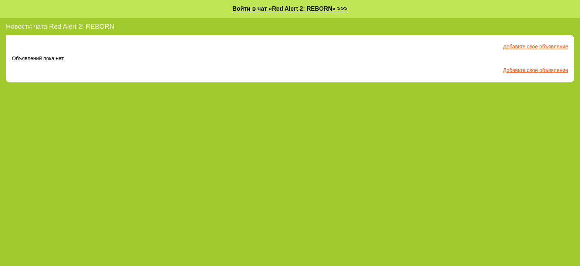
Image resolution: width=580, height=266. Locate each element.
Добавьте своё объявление (535, 47)
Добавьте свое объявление (535, 70)
